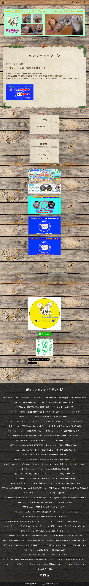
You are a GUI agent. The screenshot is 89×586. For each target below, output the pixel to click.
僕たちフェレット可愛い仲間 (44, 390)
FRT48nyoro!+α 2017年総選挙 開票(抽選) (26, 68)
